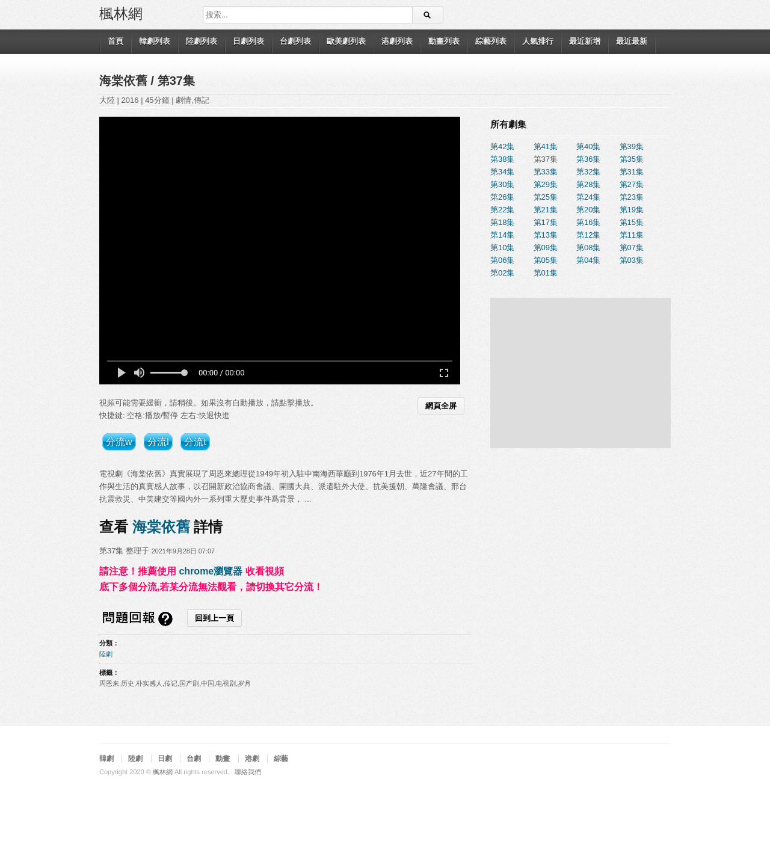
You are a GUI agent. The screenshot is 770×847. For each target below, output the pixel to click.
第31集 (632, 171)
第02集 (502, 272)
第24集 (588, 197)
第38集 (502, 159)
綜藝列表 (491, 41)
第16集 (588, 222)
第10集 (502, 247)
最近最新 (631, 41)
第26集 (502, 197)
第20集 (588, 209)
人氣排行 (537, 41)
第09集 (546, 247)
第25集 (546, 197)
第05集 (546, 260)
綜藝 (281, 758)
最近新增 (584, 41)
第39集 (632, 146)
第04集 (588, 260)
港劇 (252, 758)
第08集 (588, 247)
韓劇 (106, 758)
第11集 (632, 234)
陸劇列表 (201, 41)
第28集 (588, 184)
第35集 (632, 159)
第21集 (546, 209)
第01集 (546, 272)
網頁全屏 (441, 405)
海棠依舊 (125, 80)
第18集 (502, 222)
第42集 (502, 146)
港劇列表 (397, 41)
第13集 (546, 234)
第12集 (588, 234)
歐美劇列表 (346, 41)
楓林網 (121, 13)
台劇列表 (295, 41)
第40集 (588, 146)
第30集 (502, 184)
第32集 (588, 171)
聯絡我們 (248, 771)
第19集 (632, 209)
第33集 (546, 171)
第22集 (502, 209)
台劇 (193, 758)
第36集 (588, 159)
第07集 (632, 247)
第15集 (632, 222)
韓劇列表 (154, 41)
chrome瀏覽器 (210, 571)
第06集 (502, 260)
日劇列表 (248, 41)
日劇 (165, 758)
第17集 (546, 222)
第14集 (502, 234)
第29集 (546, 184)
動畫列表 (444, 41)
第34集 (502, 171)
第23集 (632, 197)
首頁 (115, 41)
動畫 (222, 758)
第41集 (546, 146)
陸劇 (105, 654)
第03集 (632, 260)
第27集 (632, 184)
